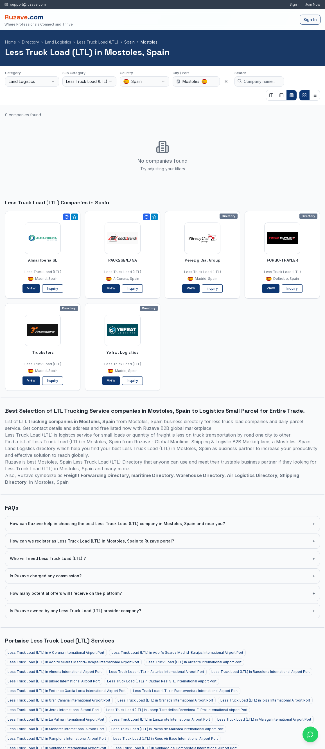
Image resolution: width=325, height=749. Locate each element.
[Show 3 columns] (281, 95)
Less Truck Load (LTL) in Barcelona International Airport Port (260, 671)
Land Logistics (58, 42)
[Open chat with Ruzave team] (310, 734)
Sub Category (73, 73)
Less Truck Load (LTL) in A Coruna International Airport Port (56, 652)
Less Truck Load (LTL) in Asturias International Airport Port (156, 671)
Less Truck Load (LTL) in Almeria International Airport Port (55, 671)
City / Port (181, 73)
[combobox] (32, 81)
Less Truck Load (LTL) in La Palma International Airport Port (56, 719)
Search (240, 73)
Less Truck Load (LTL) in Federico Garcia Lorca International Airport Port (67, 691)
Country (126, 73)
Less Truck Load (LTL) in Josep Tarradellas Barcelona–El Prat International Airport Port (176, 710)
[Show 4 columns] (291, 95)
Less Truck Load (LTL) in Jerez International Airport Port (53, 710)
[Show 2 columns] (271, 95)
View (31, 288)
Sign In (295, 4)
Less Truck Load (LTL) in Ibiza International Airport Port (265, 700)
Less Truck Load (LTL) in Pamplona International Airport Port (57, 738)
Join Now (313, 4)
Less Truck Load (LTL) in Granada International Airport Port (165, 700)
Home (10, 42)
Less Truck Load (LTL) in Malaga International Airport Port (264, 719)
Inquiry (52, 288)
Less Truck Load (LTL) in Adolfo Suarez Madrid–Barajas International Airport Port (177, 652)
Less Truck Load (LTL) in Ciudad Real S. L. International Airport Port (161, 681)
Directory (30, 42)
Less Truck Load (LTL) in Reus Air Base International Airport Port (165, 738)
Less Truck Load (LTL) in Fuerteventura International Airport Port (185, 691)
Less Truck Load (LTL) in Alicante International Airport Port (194, 662)
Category (13, 73)
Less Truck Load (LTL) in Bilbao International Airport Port (54, 681)
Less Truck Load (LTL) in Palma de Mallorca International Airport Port (167, 729)
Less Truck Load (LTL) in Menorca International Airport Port (56, 729)
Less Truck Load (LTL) (97, 42)
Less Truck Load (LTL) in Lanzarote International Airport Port (161, 719)
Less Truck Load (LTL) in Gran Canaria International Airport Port (59, 700)
